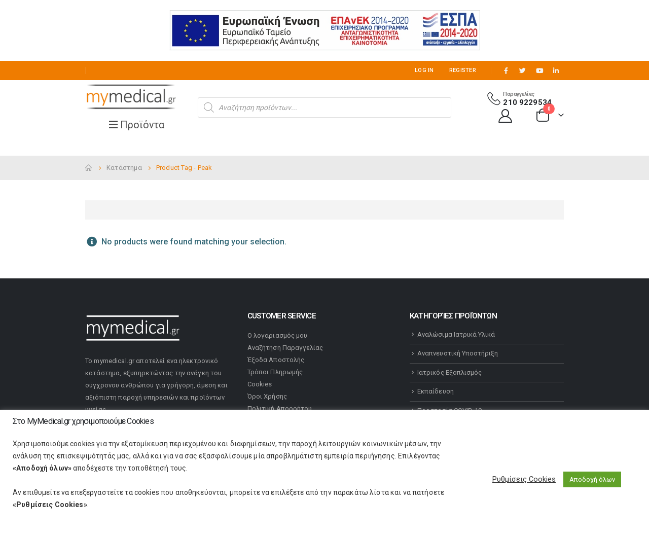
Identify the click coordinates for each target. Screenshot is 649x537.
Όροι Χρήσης (267, 396)
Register (462, 70)
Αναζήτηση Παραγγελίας (285, 347)
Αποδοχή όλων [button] (592, 479)
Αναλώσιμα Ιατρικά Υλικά (456, 334)
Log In (424, 70)
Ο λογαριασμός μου (277, 335)
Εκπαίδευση (435, 391)
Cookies (259, 384)
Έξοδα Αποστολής (275, 360)
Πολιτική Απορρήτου (279, 408)
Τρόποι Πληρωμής (275, 372)
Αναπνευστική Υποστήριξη (457, 353)
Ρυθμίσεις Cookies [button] (524, 479)
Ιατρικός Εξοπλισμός (449, 372)
